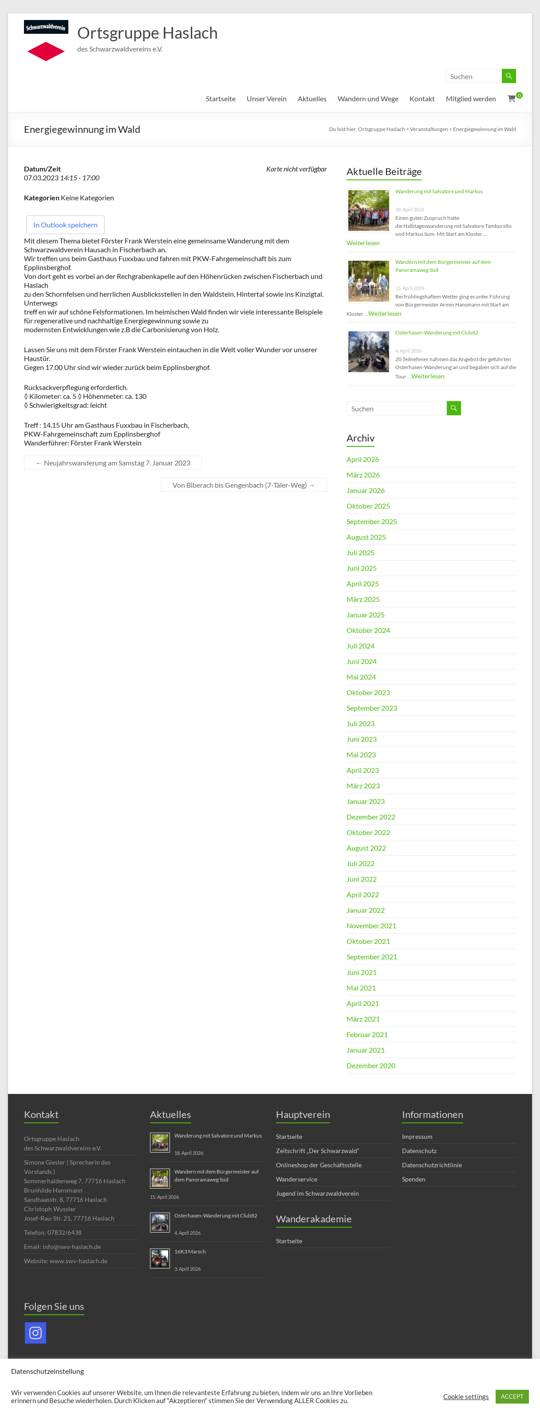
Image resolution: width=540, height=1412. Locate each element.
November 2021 (371, 925)
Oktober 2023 (368, 692)
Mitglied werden (471, 98)
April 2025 (363, 583)
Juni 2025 (362, 568)
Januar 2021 (366, 1050)
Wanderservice (296, 1179)
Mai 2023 (361, 754)
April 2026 (363, 459)
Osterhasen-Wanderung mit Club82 (436, 332)
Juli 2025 (360, 552)
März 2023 (363, 785)
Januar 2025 (366, 614)
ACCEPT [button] (512, 1396)
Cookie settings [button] (466, 1396)
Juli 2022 (360, 863)
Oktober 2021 (368, 941)
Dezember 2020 (371, 1065)
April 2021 (363, 1003)
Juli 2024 (360, 645)
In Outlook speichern (65, 224)
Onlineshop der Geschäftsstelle (319, 1165)
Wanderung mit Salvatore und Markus (439, 191)
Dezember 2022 (371, 816)
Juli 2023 (360, 723)
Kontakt (422, 98)
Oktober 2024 (368, 630)
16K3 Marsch (190, 1251)
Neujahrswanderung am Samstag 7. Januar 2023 (112, 462)
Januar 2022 (366, 910)
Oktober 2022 (368, 832)
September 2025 (372, 521)
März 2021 (363, 1018)
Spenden (414, 1179)
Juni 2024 (362, 661)
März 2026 (363, 474)
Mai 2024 (361, 676)
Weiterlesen (363, 243)
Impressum (417, 1136)
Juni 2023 (362, 739)
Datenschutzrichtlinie (432, 1165)
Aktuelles (312, 98)
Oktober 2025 (368, 505)
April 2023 (363, 770)
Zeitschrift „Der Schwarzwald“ (317, 1150)
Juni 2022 (362, 879)
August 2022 (366, 847)
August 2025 (366, 537)
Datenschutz (419, 1150)
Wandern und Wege (368, 98)
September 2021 (372, 956)
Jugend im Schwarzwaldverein (317, 1193)
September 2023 (372, 708)
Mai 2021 (361, 987)
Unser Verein (267, 98)
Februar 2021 (367, 1034)
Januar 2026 (366, 490)
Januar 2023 (366, 801)
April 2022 (363, 894)
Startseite (221, 98)
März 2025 (363, 599)
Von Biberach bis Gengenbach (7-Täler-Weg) (244, 485)
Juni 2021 (362, 972)
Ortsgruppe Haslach (147, 32)
